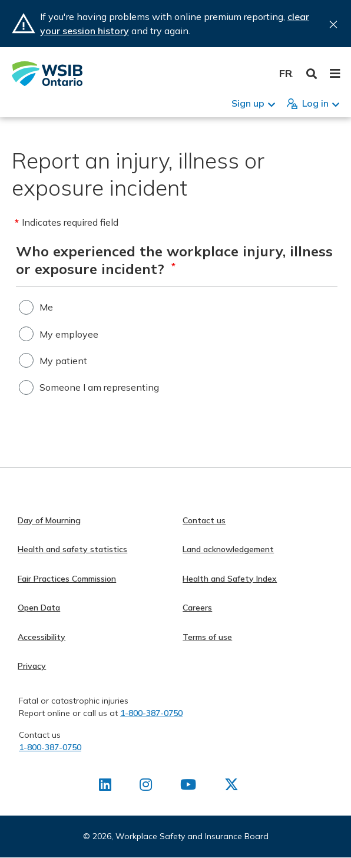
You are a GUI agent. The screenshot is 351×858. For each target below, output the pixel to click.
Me (46, 307)
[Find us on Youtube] (188, 786)
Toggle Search (312, 74)
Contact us (204, 520)
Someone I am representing (99, 387)
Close (333, 24)
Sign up (247, 103)
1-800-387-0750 (151, 713)
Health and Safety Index (230, 578)
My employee (68, 334)
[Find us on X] (231, 786)
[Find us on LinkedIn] (105, 786)
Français (286, 73)
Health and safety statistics (72, 549)
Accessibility (41, 637)
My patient (63, 361)
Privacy (32, 666)
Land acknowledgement (228, 549)
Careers (197, 607)
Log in (315, 103)
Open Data (39, 607)
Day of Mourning (49, 520)
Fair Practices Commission (67, 578)
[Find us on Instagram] (146, 786)
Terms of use (207, 637)
